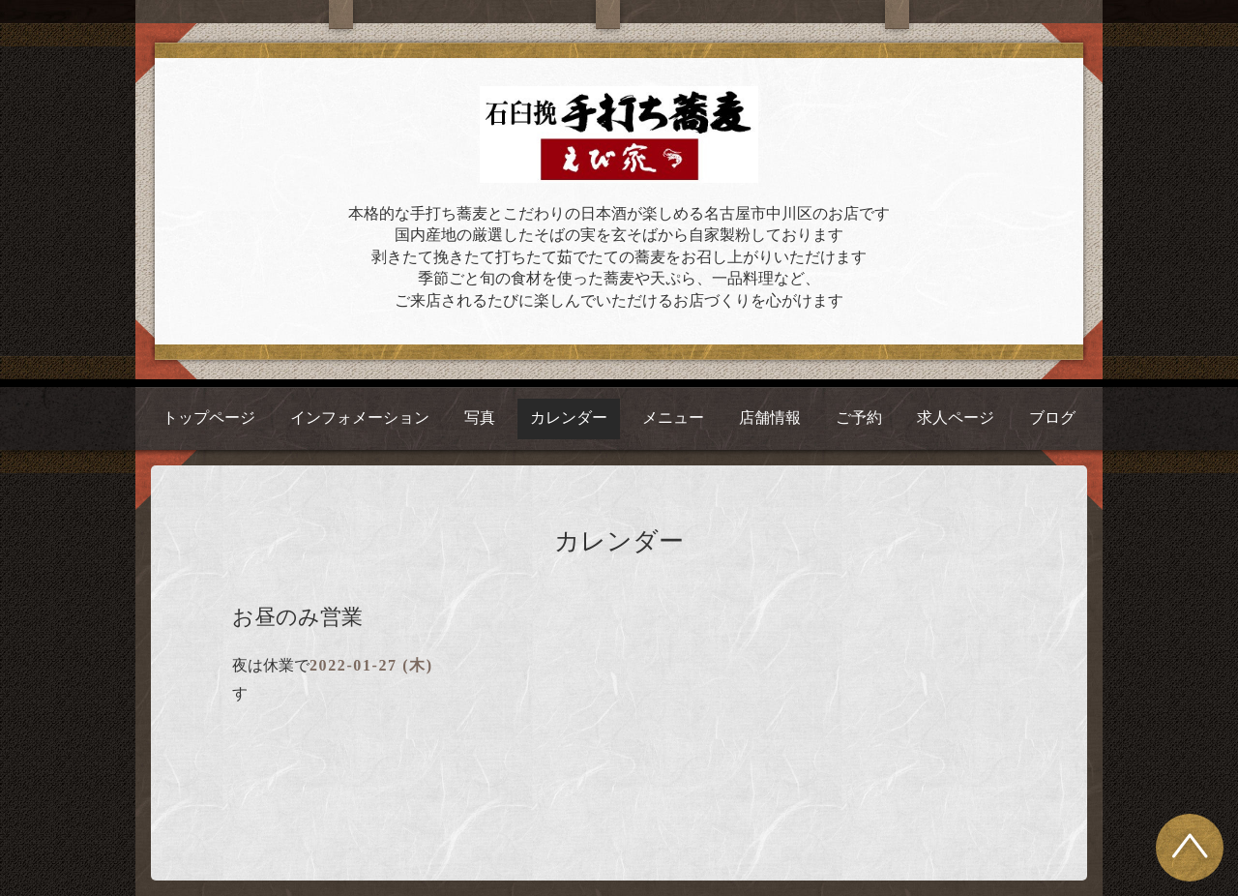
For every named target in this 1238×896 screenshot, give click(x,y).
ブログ (1052, 417)
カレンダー (568, 417)
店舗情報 (770, 417)
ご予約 (859, 417)
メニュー (673, 417)
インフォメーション (359, 417)
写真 (479, 417)
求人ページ (955, 417)
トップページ (208, 417)
